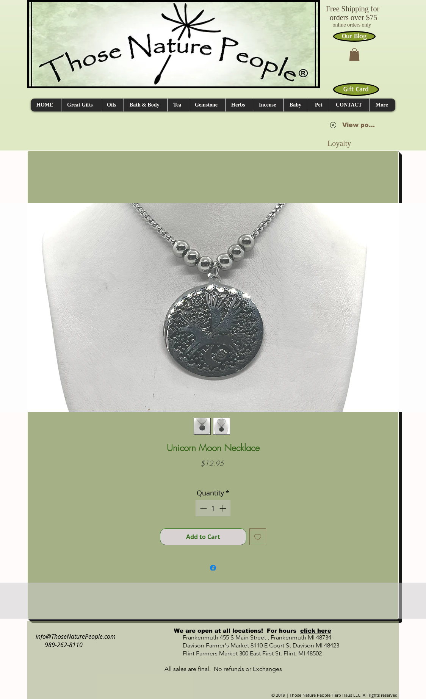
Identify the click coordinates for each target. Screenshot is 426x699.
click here (315, 630)
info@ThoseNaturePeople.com (73, 636)
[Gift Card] (356, 89)
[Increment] (223, 508)
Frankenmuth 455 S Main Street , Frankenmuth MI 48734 (248, 637)
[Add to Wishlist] (257, 536)
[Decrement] (202, 508)
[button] (354, 54)
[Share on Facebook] (213, 567)
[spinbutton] (213, 508)
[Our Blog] (354, 36)
